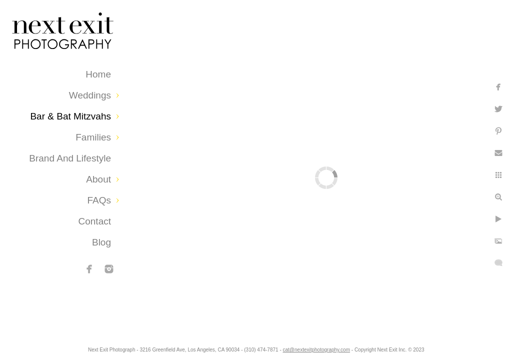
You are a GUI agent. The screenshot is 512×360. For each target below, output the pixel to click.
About (98, 179)
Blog (101, 242)
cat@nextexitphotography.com (356, 347)
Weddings (90, 95)
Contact (94, 221)
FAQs (99, 200)
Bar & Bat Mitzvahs (70, 116)
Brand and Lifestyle (70, 158)
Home (98, 74)
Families (93, 137)
